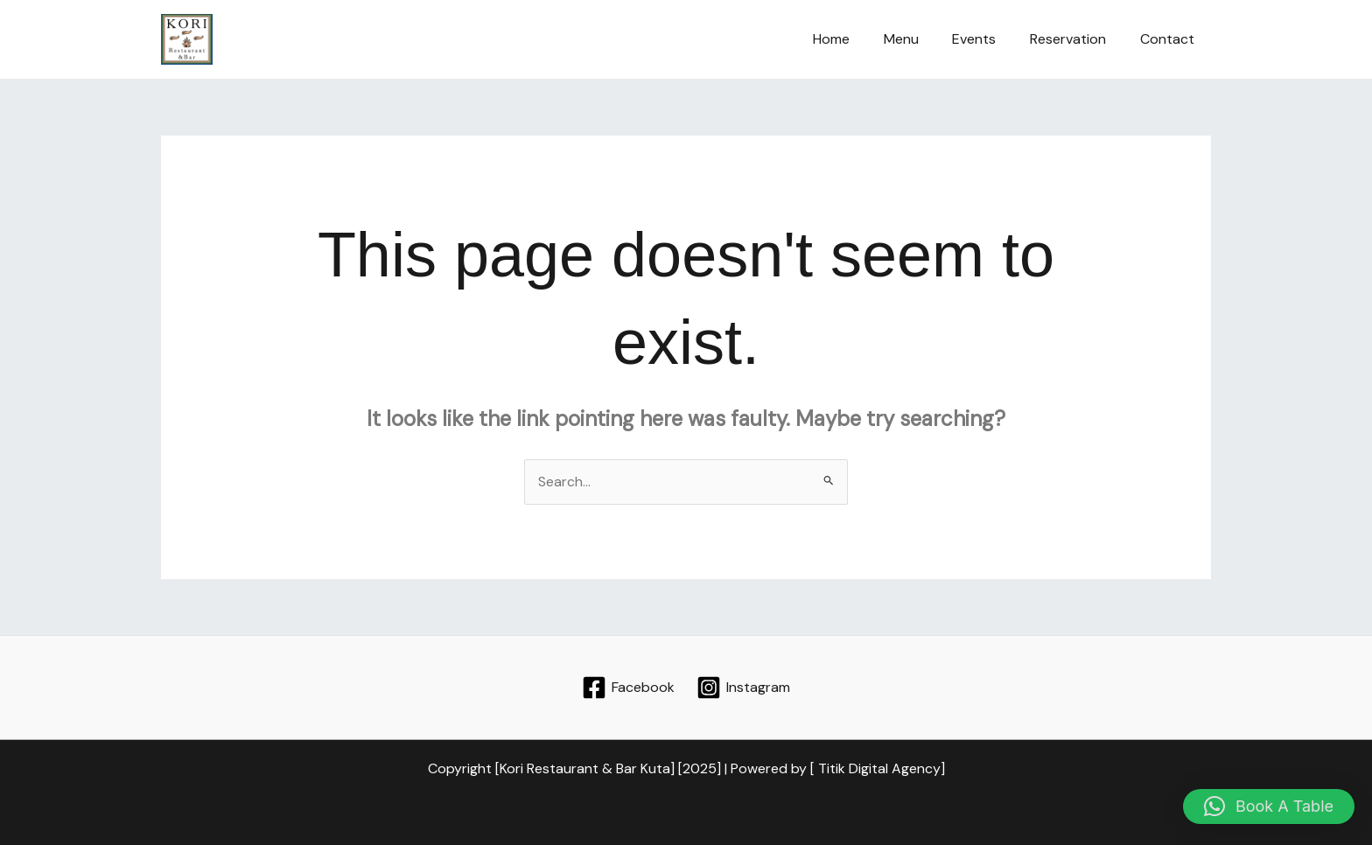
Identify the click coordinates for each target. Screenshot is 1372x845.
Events (989, 39)
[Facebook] (629, 687)
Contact (1170, 39)
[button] (1268, 806)
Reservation (1077, 39)
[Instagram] (742, 687)
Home (857, 39)
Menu (921, 39)
